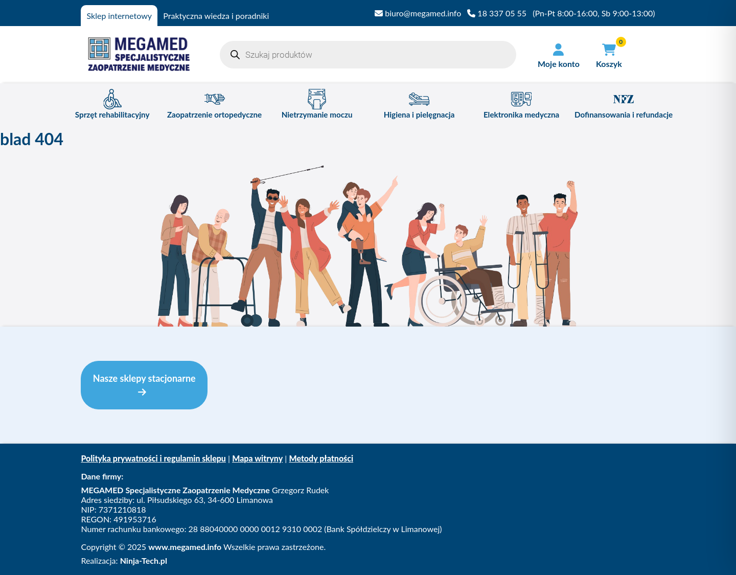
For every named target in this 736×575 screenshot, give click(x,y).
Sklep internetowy (119, 15)
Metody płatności (321, 458)
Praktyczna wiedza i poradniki (216, 15)
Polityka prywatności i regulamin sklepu (153, 458)
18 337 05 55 (496, 13)
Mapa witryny (257, 458)
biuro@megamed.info (418, 13)
